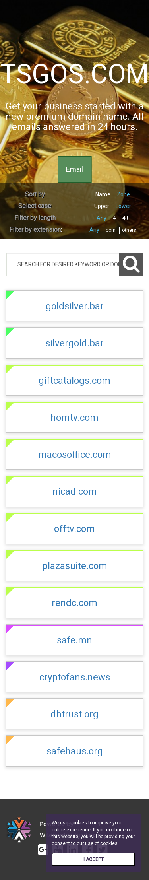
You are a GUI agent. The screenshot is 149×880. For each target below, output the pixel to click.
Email (74, 169)
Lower (123, 206)
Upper (101, 206)
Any (101, 218)
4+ (125, 218)
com (111, 230)
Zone (123, 194)
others (129, 230)
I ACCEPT (93, 859)
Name (102, 194)
